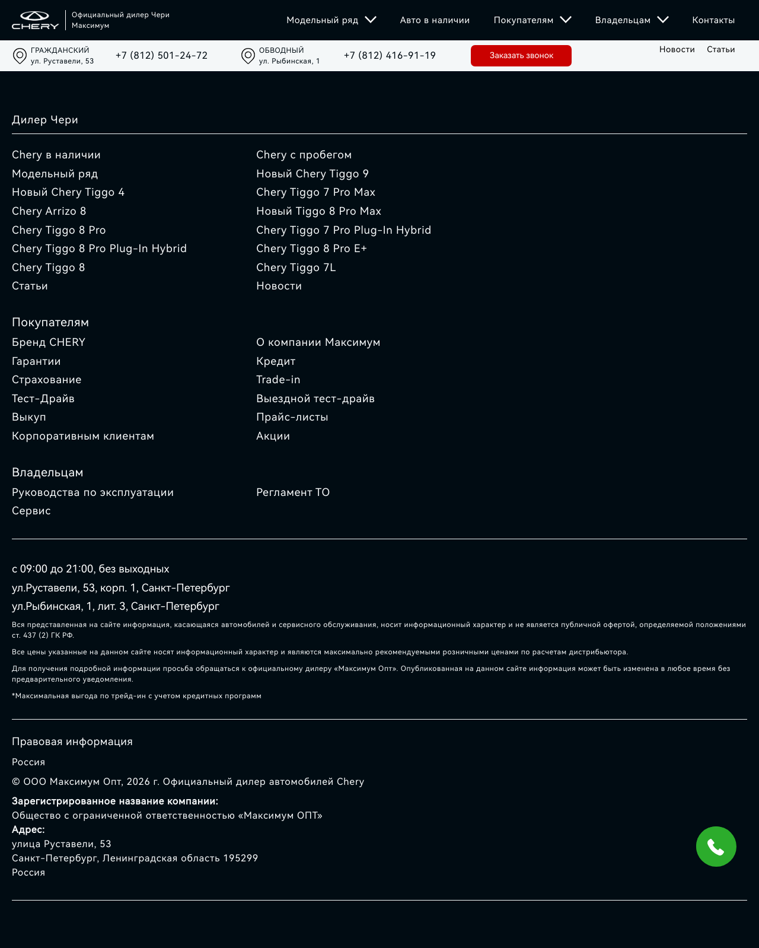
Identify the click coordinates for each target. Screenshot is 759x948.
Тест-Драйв (43, 399)
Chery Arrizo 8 (49, 211)
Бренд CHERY (49, 342)
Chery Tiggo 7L (296, 268)
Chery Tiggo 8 (48, 268)
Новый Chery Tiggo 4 (68, 192)
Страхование (47, 380)
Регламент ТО (293, 492)
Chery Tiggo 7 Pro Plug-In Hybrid (344, 230)
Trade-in (278, 380)
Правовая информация (72, 742)
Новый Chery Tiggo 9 (312, 174)
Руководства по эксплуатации (93, 492)
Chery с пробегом (304, 155)
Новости (677, 50)
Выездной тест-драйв (315, 399)
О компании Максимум (318, 342)
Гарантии (36, 361)
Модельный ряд (55, 174)
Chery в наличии (56, 155)
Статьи (721, 50)
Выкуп (29, 417)
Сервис (31, 511)
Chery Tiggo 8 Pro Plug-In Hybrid (99, 249)
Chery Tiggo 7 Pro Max (315, 192)
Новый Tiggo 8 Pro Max (318, 211)
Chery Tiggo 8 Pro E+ (311, 249)
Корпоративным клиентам (83, 436)
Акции (273, 436)
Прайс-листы (292, 417)
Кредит (276, 361)
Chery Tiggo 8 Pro (59, 230)
